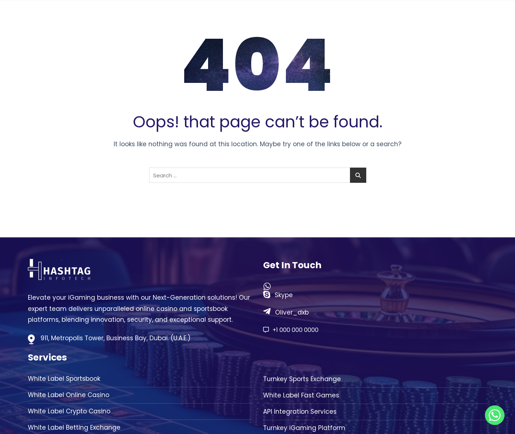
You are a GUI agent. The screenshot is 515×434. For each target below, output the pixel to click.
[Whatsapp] (495, 415)
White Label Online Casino (68, 395)
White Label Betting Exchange (74, 428)
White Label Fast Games (301, 395)
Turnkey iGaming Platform (304, 428)
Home (335, 18)
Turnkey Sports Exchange (302, 379)
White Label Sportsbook (64, 379)
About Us (371, 18)
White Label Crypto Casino (69, 411)
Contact (462, 18)
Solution (413, 18)
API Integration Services (300, 412)
